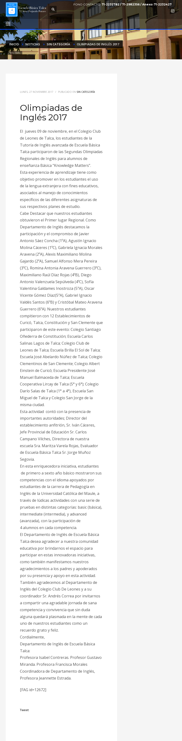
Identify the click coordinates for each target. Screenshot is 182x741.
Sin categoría (86, 92)
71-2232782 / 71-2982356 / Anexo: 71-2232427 (137, 4)
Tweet (24, 710)
